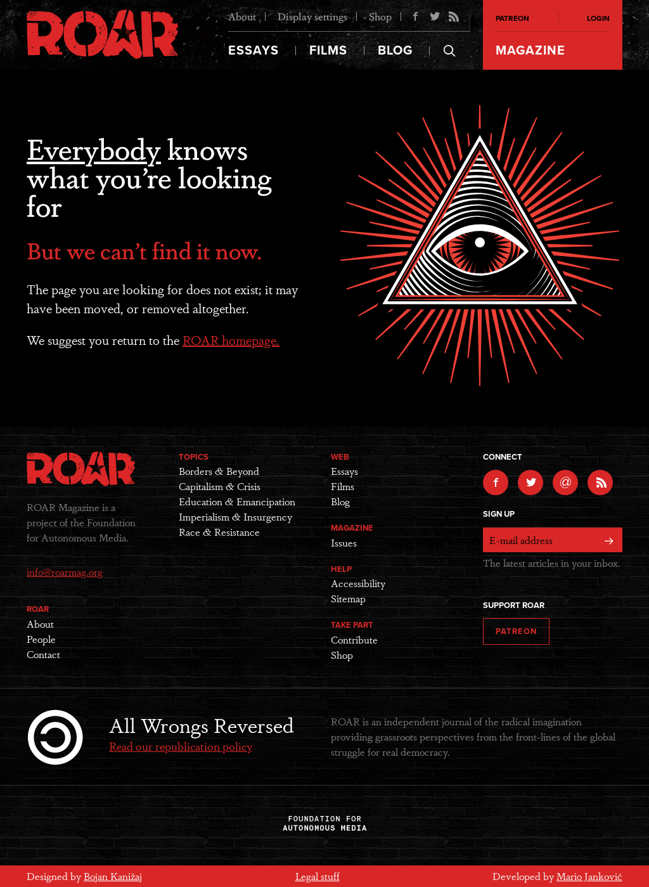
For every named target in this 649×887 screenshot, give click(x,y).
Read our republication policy (180, 745)
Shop (380, 16)
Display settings (312, 16)
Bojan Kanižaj (113, 876)
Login (598, 18)
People (41, 638)
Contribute (354, 639)
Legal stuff (317, 876)
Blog (395, 50)
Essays (253, 50)
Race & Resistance (219, 531)
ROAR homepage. (231, 339)
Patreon (512, 18)
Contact (43, 654)
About (242, 16)
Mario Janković (589, 876)
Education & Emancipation (237, 501)
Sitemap (348, 598)
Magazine (530, 50)
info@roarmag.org (65, 571)
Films (328, 50)
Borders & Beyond (219, 470)
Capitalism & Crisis (219, 486)
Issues (344, 542)
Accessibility (358, 583)
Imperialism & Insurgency (235, 516)
